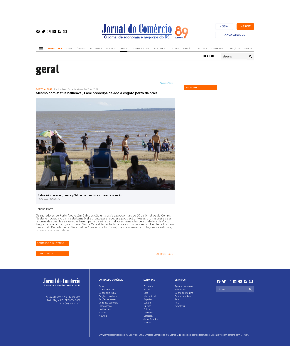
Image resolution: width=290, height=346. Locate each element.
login (224, 26)
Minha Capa (55, 48)
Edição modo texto (108, 296)
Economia (96, 48)
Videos (248, 48)
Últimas (81, 48)
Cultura (174, 48)
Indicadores (180, 289)
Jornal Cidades (151, 319)
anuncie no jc (235, 34)
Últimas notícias (107, 289)
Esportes (159, 48)
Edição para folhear (108, 293)
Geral (123, 48)
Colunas (202, 48)
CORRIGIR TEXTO (164, 254)
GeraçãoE (234, 48)
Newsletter (180, 306)
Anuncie (103, 316)
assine (245, 26)
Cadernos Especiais (108, 302)
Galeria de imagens (184, 293)
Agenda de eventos (184, 286)
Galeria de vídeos (183, 296)
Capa (69, 48)
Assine (102, 312)
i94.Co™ (244, 335)
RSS (177, 302)
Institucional (105, 309)
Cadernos (217, 48)
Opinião (187, 48)
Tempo (178, 299)
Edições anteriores (108, 299)
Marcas (147, 322)
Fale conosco (105, 306)
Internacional (140, 48)
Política (111, 48)
